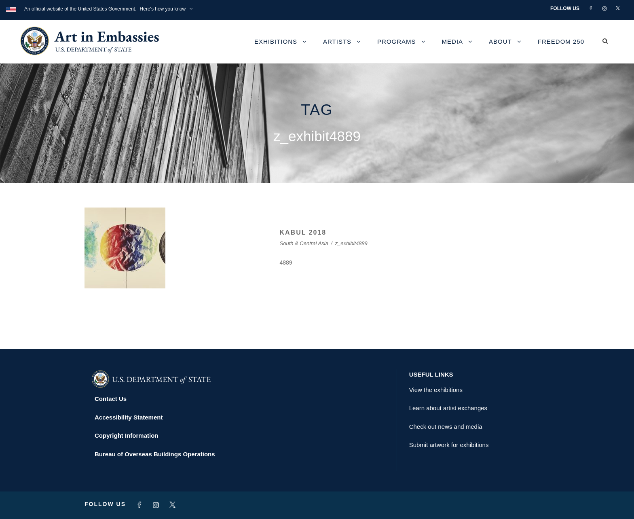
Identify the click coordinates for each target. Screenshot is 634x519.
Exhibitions (275, 41)
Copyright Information (126, 435)
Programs (396, 41)
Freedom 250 (561, 41)
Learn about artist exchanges (448, 408)
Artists (337, 41)
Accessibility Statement (129, 417)
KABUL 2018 (303, 232)
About (500, 41)
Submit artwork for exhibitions (449, 444)
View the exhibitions (436, 389)
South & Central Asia (304, 243)
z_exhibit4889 (351, 243)
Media (452, 41)
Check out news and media (445, 426)
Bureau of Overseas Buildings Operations (155, 454)
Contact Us (111, 398)
